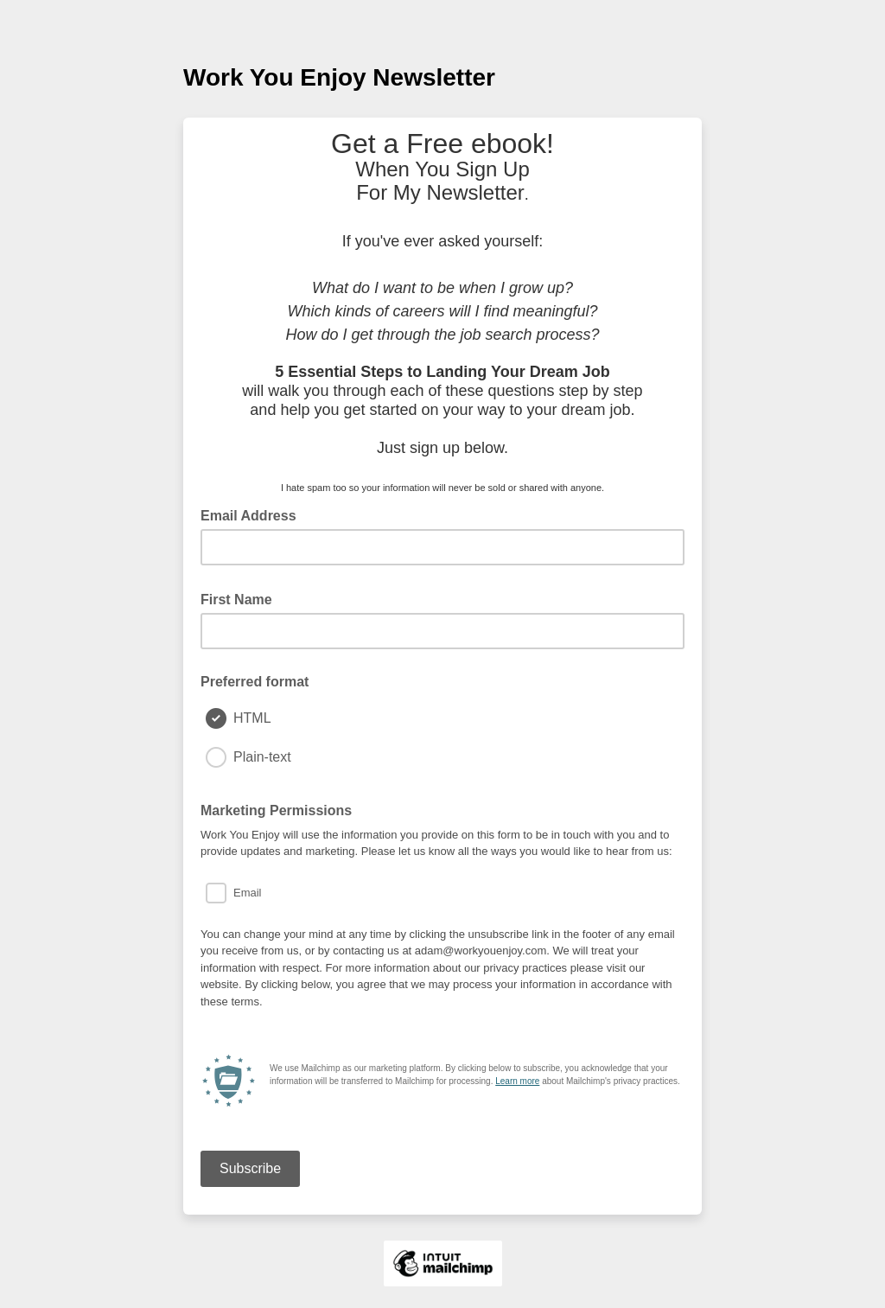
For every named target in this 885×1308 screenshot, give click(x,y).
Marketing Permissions (276, 810)
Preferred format (255, 681)
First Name (242, 598)
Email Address (254, 514)
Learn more (517, 1081)
